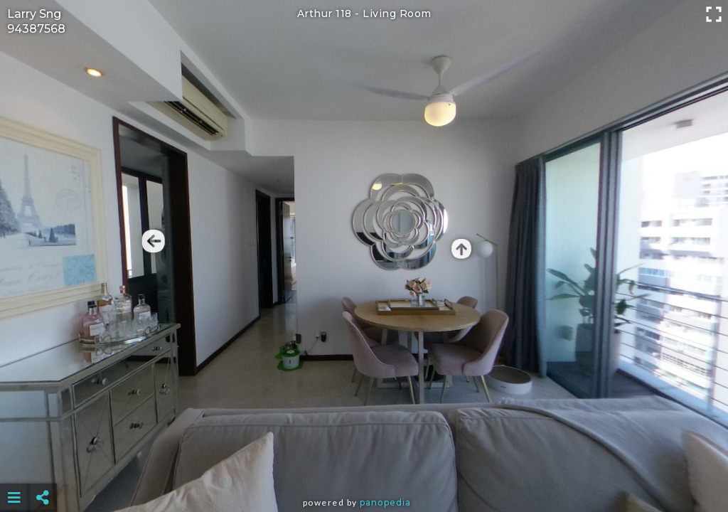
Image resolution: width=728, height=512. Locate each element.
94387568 (36, 29)
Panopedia (385, 502)
